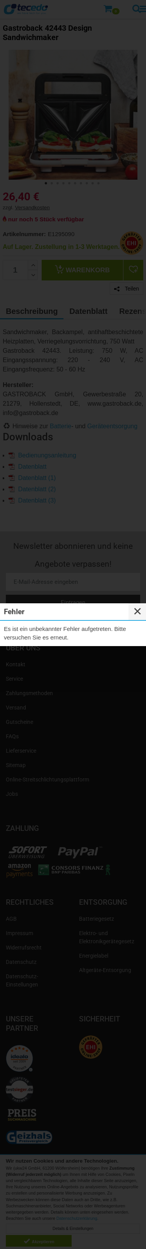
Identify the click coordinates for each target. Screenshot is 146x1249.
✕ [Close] (137, 611)
